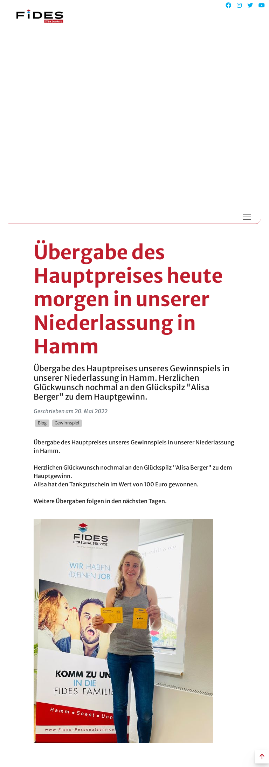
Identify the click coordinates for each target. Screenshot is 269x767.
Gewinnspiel (67, 422)
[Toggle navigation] (246, 217)
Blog (42, 422)
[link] (123, 630)
